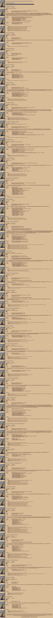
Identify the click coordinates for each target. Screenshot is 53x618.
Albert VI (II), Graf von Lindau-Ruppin (19, 333)
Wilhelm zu (15, 606)
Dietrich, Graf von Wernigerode (16, 475)
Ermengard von (15, 492)
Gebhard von (16, 237)
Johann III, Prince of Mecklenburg (36, 385)
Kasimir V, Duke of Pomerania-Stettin (43, 232)
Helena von (45, 385)
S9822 (8, 459)
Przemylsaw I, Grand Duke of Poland (16, 107)
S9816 (8, 322)
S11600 (9, 62)
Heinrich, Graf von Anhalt (16, 190)
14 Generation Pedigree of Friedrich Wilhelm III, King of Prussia (20, 229)
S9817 (8, 340)
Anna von (30, 231)
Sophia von (14, 278)
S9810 (8, 80)
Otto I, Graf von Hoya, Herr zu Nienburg (17, 491)
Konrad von (15, 588)
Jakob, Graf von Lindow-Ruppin (17, 236)
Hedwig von (15, 189)
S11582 (9, 30)
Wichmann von (15, 76)
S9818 (8, 356)
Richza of (14, 429)
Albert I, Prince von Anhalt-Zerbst (32, 89)
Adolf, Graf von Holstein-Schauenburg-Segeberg (28, 405)
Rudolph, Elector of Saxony (15, 87)
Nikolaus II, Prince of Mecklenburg (16, 428)
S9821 (8, 443)
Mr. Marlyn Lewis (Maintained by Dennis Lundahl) (29, 616)
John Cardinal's (25, 617)
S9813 (8, 244)
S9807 (8, 26)
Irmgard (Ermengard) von (16, 366)
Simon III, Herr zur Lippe (15, 365)
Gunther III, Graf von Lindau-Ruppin (33, 333)
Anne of (17, 129)
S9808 (8, 46)
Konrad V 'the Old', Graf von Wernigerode (17, 348)
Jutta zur (14, 549)
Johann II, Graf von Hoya (15, 539)
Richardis (46, 315)
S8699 (8, 117)
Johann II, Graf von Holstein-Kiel (42, 405)
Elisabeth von (15, 11)
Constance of (15, 149)
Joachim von (16, 435)
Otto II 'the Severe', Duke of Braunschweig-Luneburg (20, 17)
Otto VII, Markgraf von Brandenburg (17, 114)
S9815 (8, 287)
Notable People (21, 4)
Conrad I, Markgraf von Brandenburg (27, 109)
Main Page (7, 4)
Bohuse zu (38, 584)
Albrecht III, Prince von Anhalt (16, 94)
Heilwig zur (44, 281)
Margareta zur (15, 548)
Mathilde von (15, 170)
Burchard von (15, 75)
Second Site (28, 617)
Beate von (15, 58)
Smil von (13, 582)
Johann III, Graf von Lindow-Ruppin (17, 265)
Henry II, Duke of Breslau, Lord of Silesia (17, 144)
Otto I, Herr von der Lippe (31, 543)
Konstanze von (15, 213)
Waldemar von (16, 389)
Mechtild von (16, 18)
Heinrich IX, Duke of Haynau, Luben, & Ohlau (42, 230)
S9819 (8, 393)
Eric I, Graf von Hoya (15, 497)
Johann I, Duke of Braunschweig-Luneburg (22, 13)
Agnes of (41, 89)
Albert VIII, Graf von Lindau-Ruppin (42, 260)
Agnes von (16, 168)
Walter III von (14, 37)
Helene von (16, 19)
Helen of (14, 127)
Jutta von (15, 93)
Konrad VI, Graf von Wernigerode (35, 281)
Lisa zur (14, 521)
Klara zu (29, 584)
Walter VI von (15, 43)
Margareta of (30, 232)
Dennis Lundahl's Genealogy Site (30, 4)
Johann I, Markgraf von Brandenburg (46, 110)
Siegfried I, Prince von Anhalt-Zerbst (33, 165)
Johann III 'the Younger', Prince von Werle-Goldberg (36, 315)
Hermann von (15, 193)
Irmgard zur (15, 523)
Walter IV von (14, 53)
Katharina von (28, 230)
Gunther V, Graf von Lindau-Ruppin (16, 226)
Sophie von (15, 59)
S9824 (8, 573)
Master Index (14, 4)
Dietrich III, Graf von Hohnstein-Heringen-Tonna (38, 470)
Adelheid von (14, 383)
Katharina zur (15, 520)
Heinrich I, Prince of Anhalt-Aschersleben (34, 206)
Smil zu (14, 587)
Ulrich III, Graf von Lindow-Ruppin (17, 388)
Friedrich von (16, 477)
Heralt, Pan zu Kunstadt (17, 602)
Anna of (14, 133)
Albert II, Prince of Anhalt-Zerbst (20, 89)
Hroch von (15, 589)
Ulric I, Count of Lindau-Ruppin (43, 406)
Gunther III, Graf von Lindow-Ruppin (17, 413)
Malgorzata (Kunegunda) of (16, 88)
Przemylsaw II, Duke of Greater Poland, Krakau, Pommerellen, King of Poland (23, 134)
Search (24, 4)
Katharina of (12, 14)
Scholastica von (48, 231)
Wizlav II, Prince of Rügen (32, 567)
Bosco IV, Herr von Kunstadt (16, 590)
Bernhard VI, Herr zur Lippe (16, 524)
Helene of (15, 540)
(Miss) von (16, 95)
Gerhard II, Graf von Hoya (15, 408)
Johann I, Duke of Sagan (40, 231)
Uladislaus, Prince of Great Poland (16, 126)
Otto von (14, 498)
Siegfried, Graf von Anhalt (16, 211)
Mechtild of (40, 431)
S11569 (9, 119)
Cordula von (15, 227)
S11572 (9, 532)
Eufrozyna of (15, 132)
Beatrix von (16, 390)
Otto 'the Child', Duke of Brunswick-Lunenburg (37, 13)
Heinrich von (15, 23)
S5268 (8, 610)
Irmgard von (14, 183)
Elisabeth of (14, 108)
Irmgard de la (39, 543)
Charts (18, 4)
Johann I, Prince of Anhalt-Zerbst (17, 96)
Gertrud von (15, 38)
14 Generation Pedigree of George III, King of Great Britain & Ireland (21, 228)
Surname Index (11, 4)
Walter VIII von (15, 77)
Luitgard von (14, 54)
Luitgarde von (44, 333)
